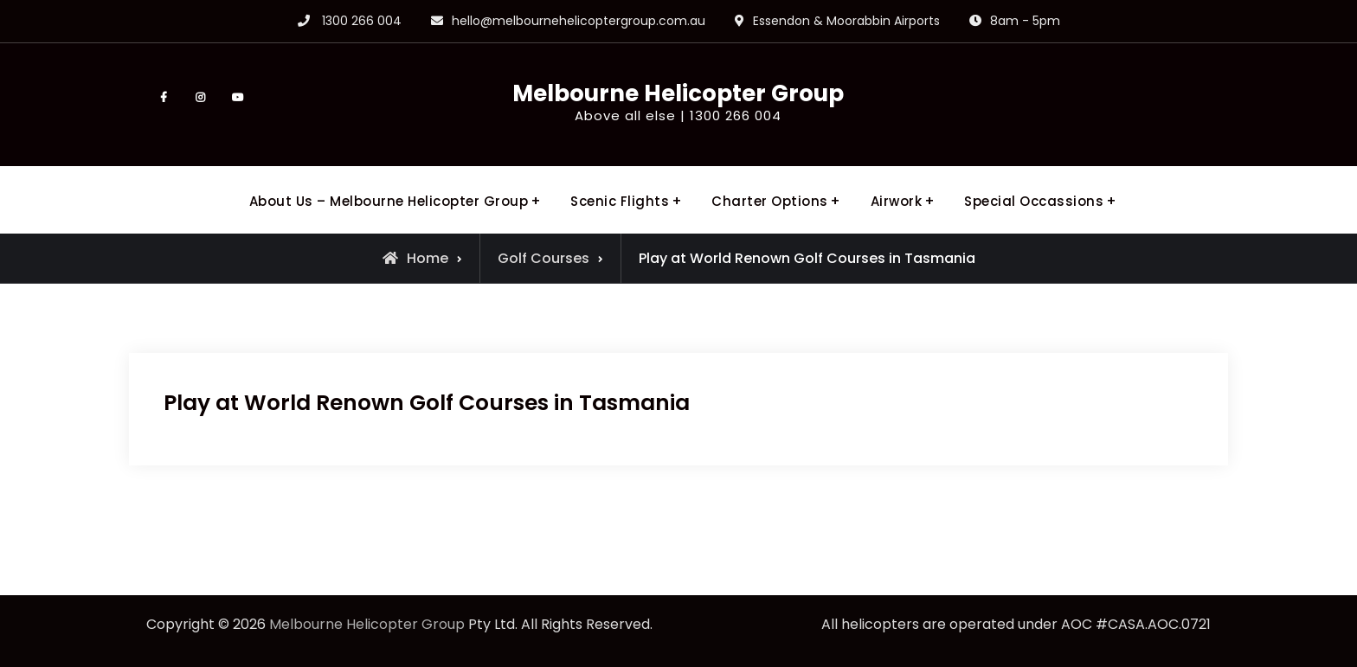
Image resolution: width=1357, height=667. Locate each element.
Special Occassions (1033, 201)
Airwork (897, 201)
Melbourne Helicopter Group (678, 93)
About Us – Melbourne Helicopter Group (389, 201)
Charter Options (769, 201)
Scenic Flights (619, 201)
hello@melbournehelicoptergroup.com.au (578, 20)
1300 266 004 (362, 20)
